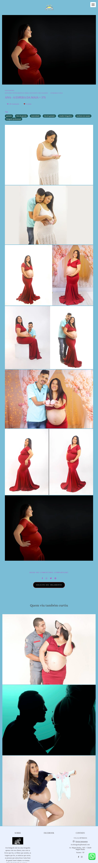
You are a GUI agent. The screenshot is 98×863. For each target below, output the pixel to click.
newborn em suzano (83, 116)
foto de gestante (49, 116)
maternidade (35, 116)
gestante (9, 116)
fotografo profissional (13, 119)
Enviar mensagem (81, 841)
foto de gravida (21, 116)
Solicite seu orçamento (49, 585)
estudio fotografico (65, 116)
